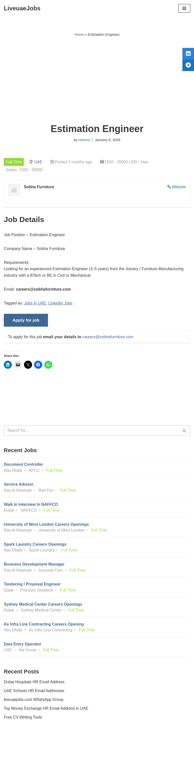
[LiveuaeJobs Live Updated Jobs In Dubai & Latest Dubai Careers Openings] (22, 8)
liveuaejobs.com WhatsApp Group (34, 707)
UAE (39, 162)
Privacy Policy (17, 754)
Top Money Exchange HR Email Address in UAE (47, 716)
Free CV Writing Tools (23, 725)
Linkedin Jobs (62, 305)
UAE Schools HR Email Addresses (35, 698)
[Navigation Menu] (184, 8)
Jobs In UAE (36, 305)
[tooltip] (187, 54)
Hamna (84, 140)
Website (178, 187)
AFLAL (125, 764)
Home (79, 35)
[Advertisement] (97, 80)
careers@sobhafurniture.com (110, 339)
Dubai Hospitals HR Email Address (35, 689)
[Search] (91, 433)
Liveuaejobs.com (78, 764)
